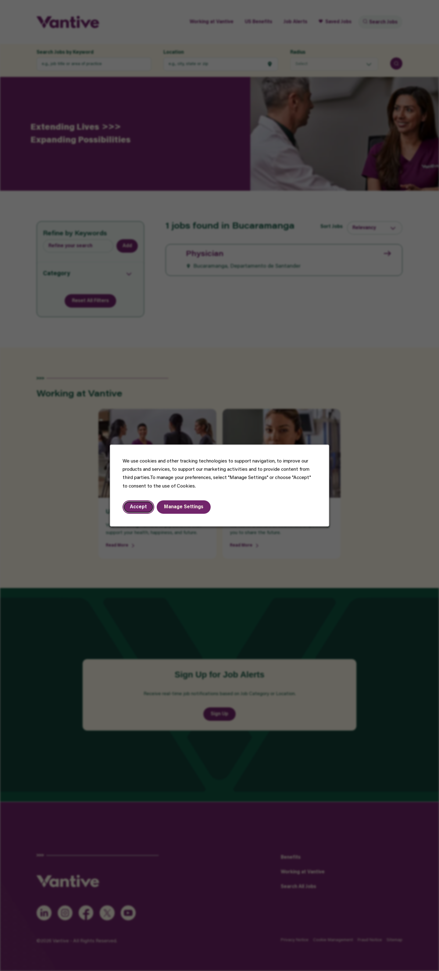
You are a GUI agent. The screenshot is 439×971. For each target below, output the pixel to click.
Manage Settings (183, 506)
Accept (138, 506)
